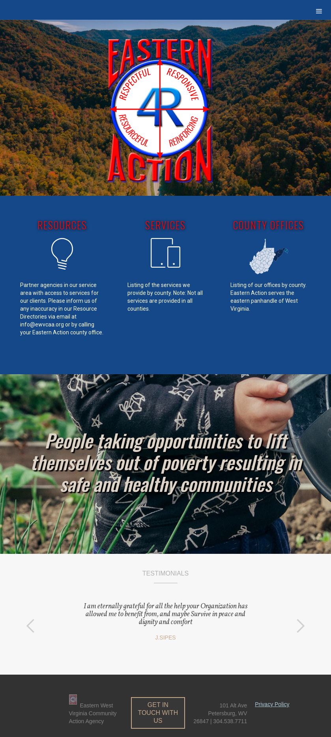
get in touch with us (158, 712)
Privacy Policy (272, 704)
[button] (319, 11)
